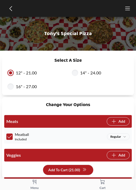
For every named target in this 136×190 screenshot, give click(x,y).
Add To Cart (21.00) (67, 170)
